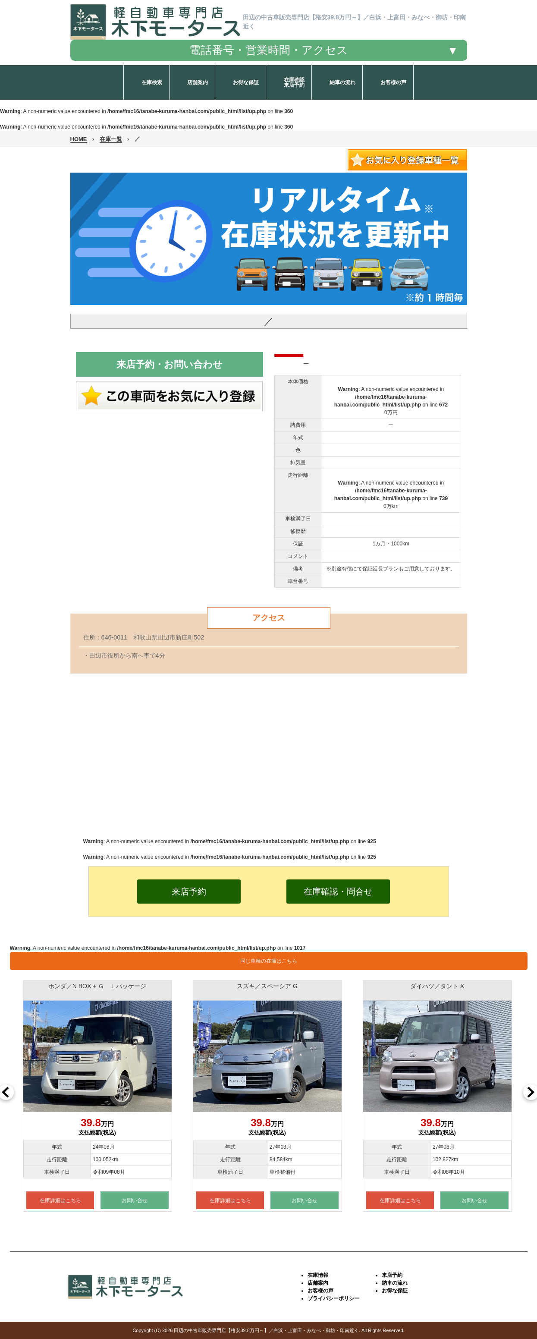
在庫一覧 (111, 139)
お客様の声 (320, 1291)
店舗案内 (318, 1283)
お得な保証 (395, 1291)
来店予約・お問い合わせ (169, 364)
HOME (78, 139)
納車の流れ (395, 1283)
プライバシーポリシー (333, 1298)
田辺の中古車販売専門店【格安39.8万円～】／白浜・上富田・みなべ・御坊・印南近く (266, 1330)
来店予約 (392, 1275)
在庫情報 (318, 1275)
